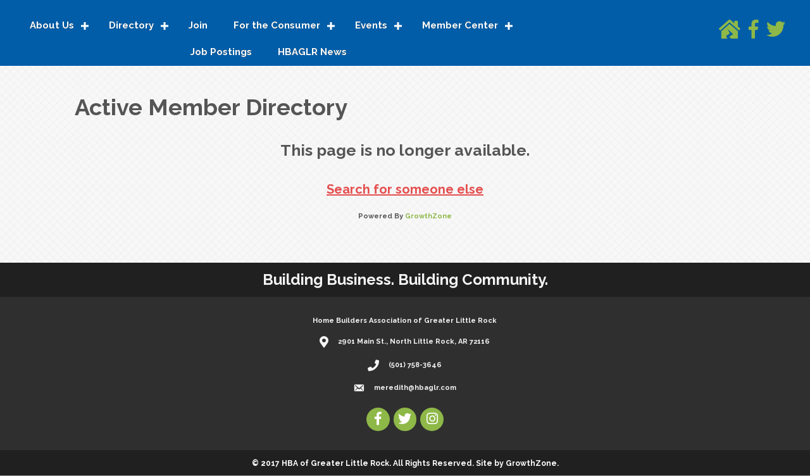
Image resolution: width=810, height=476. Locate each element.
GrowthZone (428, 217)
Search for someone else (405, 189)
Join (198, 26)
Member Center (460, 26)
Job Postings (221, 52)
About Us (52, 26)
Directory (131, 26)
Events (371, 26)
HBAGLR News (312, 52)
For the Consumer (277, 26)
